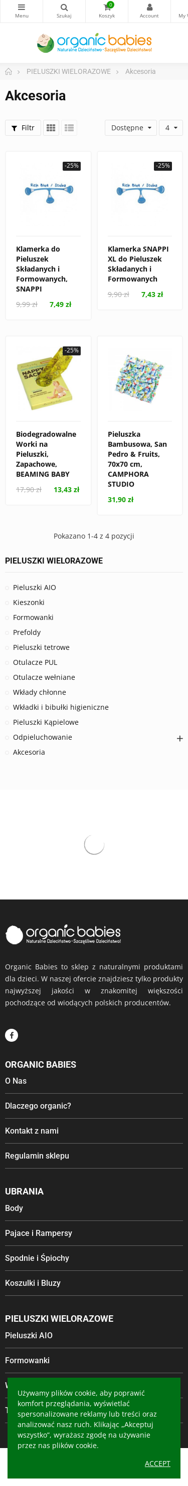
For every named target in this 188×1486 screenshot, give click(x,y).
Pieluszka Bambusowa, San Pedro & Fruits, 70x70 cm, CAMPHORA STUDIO (137, 459)
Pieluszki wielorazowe (59, 1318)
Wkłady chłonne (39, 692)
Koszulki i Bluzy (33, 1283)
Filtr (23, 127)
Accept (157, 1463)
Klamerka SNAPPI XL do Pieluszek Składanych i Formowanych (138, 264)
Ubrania (24, 1191)
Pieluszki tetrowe (41, 647)
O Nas (16, 1081)
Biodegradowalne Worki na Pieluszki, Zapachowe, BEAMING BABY (46, 454)
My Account (149, 7)
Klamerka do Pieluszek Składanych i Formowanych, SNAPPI (42, 269)
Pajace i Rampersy (38, 1233)
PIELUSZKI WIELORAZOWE (54, 561)
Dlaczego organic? (38, 1106)
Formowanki (33, 617)
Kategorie (22, 7)
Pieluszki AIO (34, 587)
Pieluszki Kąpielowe (46, 722)
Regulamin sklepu (37, 1156)
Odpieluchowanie (42, 737)
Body (14, 1208)
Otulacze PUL (35, 662)
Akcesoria (29, 752)
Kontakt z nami (32, 1131)
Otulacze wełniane (44, 677)
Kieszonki (29, 602)
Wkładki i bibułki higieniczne (61, 707)
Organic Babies (40, 1064)
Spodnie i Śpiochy (37, 1258)
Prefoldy (27, 632)
